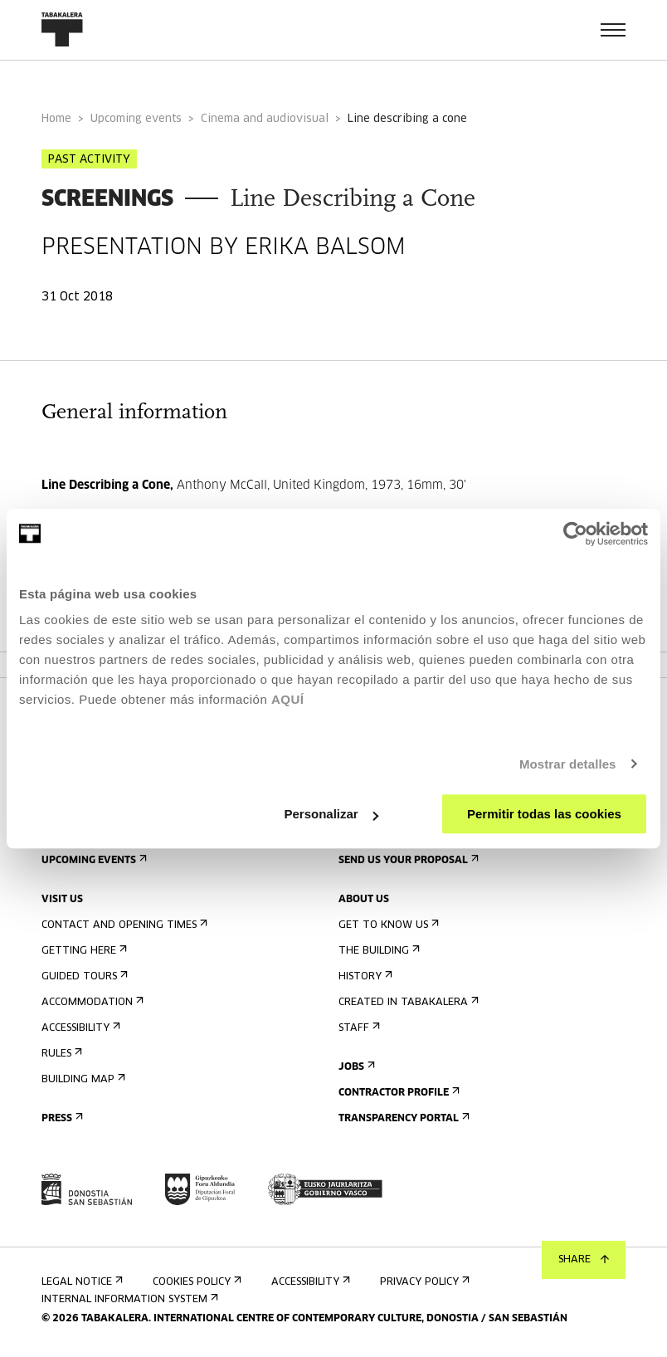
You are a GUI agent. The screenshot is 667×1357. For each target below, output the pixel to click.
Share (583, 1260)
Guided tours (82, 976)
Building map (81, 1079)
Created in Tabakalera (406, 1002)
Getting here (82, 950)
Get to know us (387, 925)
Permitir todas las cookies (544, 814)
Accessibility (79, 1028)
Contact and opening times (122, 925)
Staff (357, 1028)
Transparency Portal (402, 1118)
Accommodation (90, 1002)
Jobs (355, 1067)
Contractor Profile (397, 1092)
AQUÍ (287, 699)
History (363, 976)
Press (60, 1118)
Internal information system (128, 1299)
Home (56, 119)
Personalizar (330, 814)
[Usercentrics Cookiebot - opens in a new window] (575, 533)
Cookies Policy (195, 1281)
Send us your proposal (406, 860)
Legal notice (80, 1281)
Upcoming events (136, 119)
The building (377, 950)
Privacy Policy (423, 1281)
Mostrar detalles (567, 764)
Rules (60, 1053)
